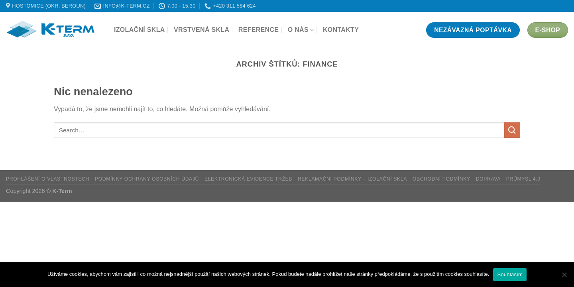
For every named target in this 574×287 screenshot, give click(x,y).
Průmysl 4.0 (523, 179)
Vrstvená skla (201, 29)
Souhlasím (510, 274)
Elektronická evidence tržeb (248, 179)
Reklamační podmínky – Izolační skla (352, 179)
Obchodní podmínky (441, 179)
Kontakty (341, 29)
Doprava (488, 179)
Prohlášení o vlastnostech (47, 179)
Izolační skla (139, 29)
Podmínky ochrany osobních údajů (147, 179)
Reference (258, 29)
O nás (301, 30)
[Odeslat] (512, 130)
